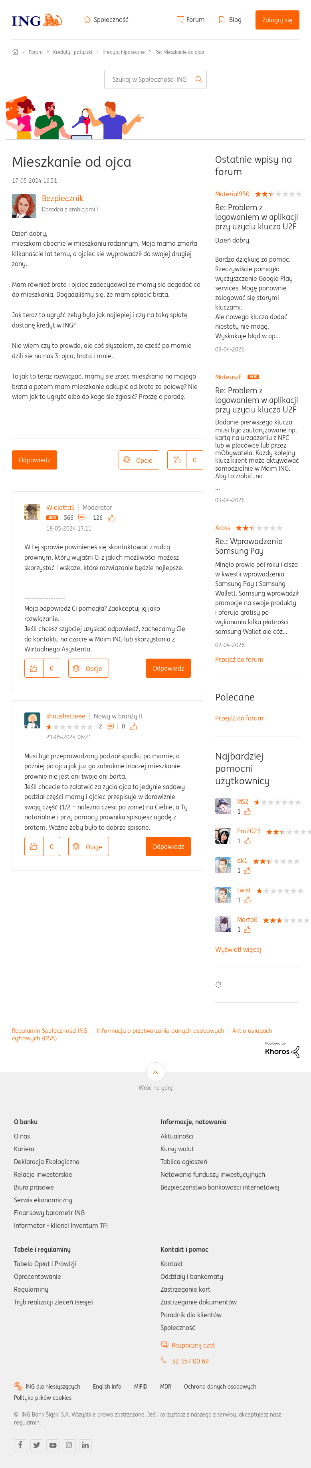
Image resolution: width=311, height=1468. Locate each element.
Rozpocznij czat (193, 1345)
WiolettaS (60, 507)
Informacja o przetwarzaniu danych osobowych (160, 1030)
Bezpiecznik (62, 198)
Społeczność (111, 20)
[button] (176, 460)
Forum (195, 20)
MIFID (140, 1386)
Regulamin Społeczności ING (49, 1030)
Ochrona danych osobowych (220, 1386)
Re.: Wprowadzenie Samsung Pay (249, 546)
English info (107, 1386)
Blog (235, 20)
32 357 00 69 (190, 1361)
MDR (165, 1386)
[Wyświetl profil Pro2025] (251, 831)
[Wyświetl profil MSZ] (245, 801)
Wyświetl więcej (238, 949)
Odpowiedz (34, 460)
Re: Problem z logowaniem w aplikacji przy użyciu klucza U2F (256, 217)
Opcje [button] (144, 460)
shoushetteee (65, 716)
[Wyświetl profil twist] (246, 890)
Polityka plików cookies (42, 1397)
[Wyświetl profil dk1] (244, 860)
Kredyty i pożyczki (72, 52)
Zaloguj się (277, 20)
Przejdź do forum (239, 659)
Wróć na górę (156, 1087)
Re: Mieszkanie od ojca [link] (179, 52)
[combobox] (155, 79)
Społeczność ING (15, 52)
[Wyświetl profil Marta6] (249, 919)
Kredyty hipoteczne (124, 52)
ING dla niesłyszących (53, 1386)
